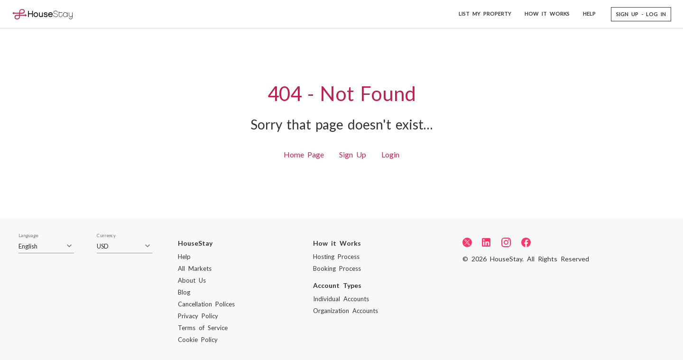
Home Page (304, 154)
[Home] (42, 14)
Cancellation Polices (206, 304)
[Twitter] (467, 241)
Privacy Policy (198, 316)
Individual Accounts (341, 299)
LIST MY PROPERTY (485, 13)
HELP (589, 13)
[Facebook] (526, 242)
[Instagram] (506, 242)
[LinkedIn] (486, 242)
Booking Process (337, 268)
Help (184, 256)
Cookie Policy (198, 339)
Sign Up (352, 154)
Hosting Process (336, 256)
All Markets (195, 268)
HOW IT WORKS (547, 13)
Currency (106, 235)
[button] (641, 14)
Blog (184, 292)
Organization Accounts (345, 310)
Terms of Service (203, 328)
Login (390, 154)
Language (28, 235)
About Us (192, 280)
